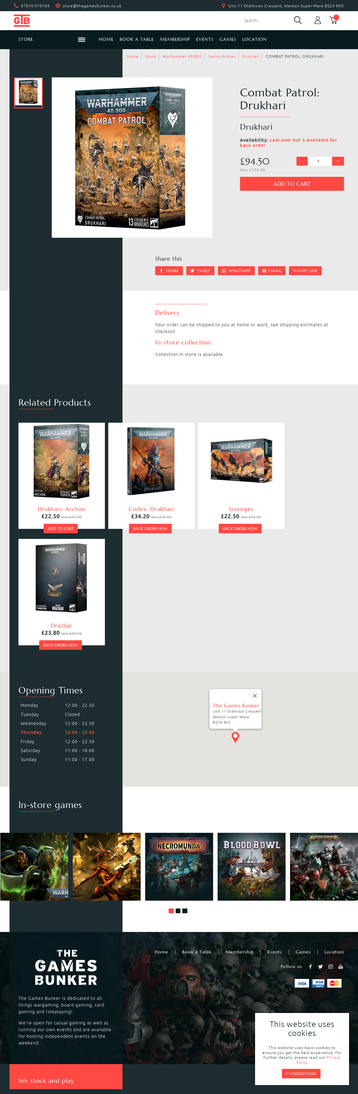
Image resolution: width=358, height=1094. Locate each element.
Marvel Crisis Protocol (122, 1016)
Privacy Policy (170, 1054)
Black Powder (194, 1009)
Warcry (187, 989)
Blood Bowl (30, 989)
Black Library (286, 982)
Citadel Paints (287, 989)
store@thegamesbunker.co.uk (92, 6)
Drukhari (250, 56)
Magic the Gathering (202, 995)
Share (169, 270)
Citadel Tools (286, 1002)
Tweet (200, 270)
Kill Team (108, 982)
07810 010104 (35, 6)
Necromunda (193, 982)
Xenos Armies (221, 56)
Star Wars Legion (198, 1016)
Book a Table (137, 39)
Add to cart (291, 183)
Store (150, 56)
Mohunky (225, 1069)
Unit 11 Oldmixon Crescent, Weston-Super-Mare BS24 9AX (286, 6)
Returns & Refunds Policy (113, 1054)
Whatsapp (236, 270)
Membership (175, 39)
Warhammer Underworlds (46, 995)
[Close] (255, 570)
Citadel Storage (289, 1009)
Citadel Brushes (289, 995)
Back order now (137, 520)
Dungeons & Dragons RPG (46, 1016)
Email (272, 270)
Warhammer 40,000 (182, 56)
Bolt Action (29, 1009)
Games (228, 39)
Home (106, 39)
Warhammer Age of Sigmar (128, 989)
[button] (171, 785)
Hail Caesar (110, 1009)
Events (204, 39)
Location (254, 39)
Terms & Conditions (220, 1054)
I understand (301, 1073)
